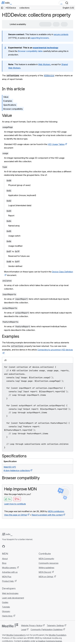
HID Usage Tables (56, 144)
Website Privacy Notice (31, 625)
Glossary (6, 611)
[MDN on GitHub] (3, 546)
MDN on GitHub (46, 576)
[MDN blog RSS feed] (21, 546)
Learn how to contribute (15, 504)
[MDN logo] (7, 534)
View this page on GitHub (15, 515)
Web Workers (44, 64)
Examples (7, 101)
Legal (23, 629)
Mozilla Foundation (57, 635)
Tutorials (6, 607)
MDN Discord (45, 572)
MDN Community (46, 558)
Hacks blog (7, 616)
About (5, 558)
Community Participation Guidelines (47, 629)
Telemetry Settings (55, 625)
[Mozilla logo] (10, 625)
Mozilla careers (9, 567)
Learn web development (13, 598)
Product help (8, 581)
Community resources (48, 563)
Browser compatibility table (30, 51)
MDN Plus (6, 576)
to (13, 251)
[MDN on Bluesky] (8, 546)
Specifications (9, 105)
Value (5, 97)
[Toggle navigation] (72, 3)
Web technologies (10, 593)
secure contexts (61, 34)
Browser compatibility (13, 109)
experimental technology (45, 47)
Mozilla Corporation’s (16, 635)
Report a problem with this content (47, 515)
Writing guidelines (46, 567)
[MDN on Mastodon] (17, 546)
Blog (4, 563)
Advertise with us (10, 572)
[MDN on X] (12, 546)
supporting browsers (39, 38)
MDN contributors (56, 511)
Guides (5, 602)
